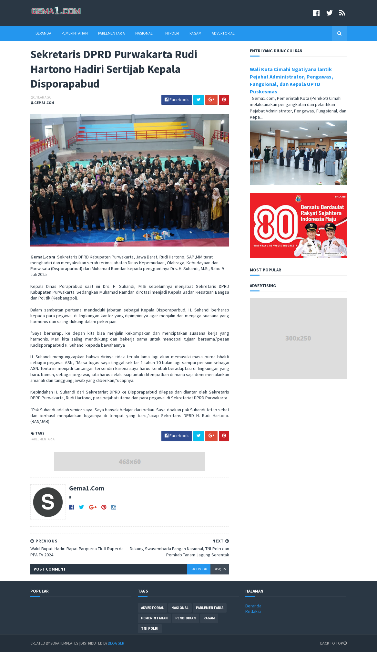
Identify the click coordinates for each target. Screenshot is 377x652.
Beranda (43, 33)
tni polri (149, 628)
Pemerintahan (75, 33)
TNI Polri (171, 33)
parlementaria (42, 439)
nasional (179, 607)
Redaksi (253, 611)
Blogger (116, 643)
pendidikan (185, 618)
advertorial (152, 607)
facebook (198, 569)
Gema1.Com (86, 488)
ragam (209, 618)
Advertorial (223, 33)
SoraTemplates (64, 643)
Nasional (144, 33)
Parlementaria (111, 33)
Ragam (195, 33)
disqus (220, 569)
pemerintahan (154, 618)
